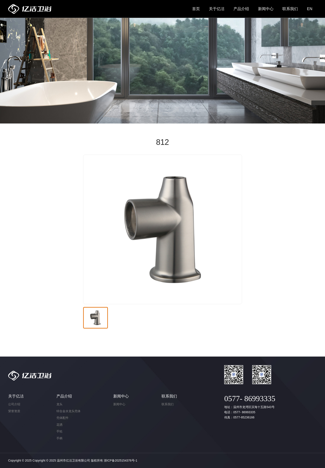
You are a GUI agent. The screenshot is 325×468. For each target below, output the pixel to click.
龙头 (59, 404)
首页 (196, 9)
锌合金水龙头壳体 (68, 411)
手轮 (59, 431)
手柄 (59, 438)
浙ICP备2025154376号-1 (120, 460)
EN (309, 9)
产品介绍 (241, 9)
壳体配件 (62, 417)
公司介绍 (14, 404)
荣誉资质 (14, 411)
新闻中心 (266, 9)
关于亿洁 (216, 9)
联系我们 (290, 9)
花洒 (59, 424)
